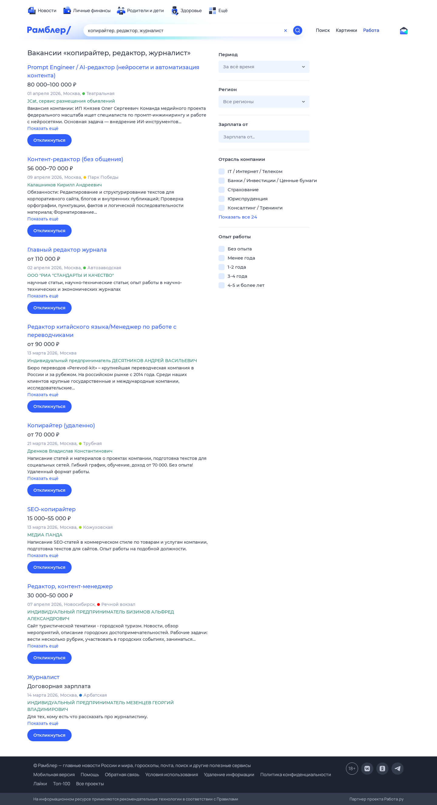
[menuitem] (41, 10)
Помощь (90, 774)
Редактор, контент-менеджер (70, 586)
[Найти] (298, 30)
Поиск (323, 30)
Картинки (346, 30)
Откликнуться (49, 140)
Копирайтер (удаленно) (61, 425)
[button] (118, 119)
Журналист (43, 677)
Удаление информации (229, 774)
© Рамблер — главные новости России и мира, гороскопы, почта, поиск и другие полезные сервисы (142, 765)
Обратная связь (122, 774)
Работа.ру (394, 799)
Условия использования (171, 774)
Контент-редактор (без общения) (75, 159)
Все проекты (90, 783)
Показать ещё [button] (43, 128)
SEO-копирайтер (51, 509)
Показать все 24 (237, 217)
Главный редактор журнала (67, 249)
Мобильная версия (54, 774)
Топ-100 (61, 783)
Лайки (40, 783)
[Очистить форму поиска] (285, 30)
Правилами (227, 799)
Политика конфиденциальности (295, 774)
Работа (371, 30)
